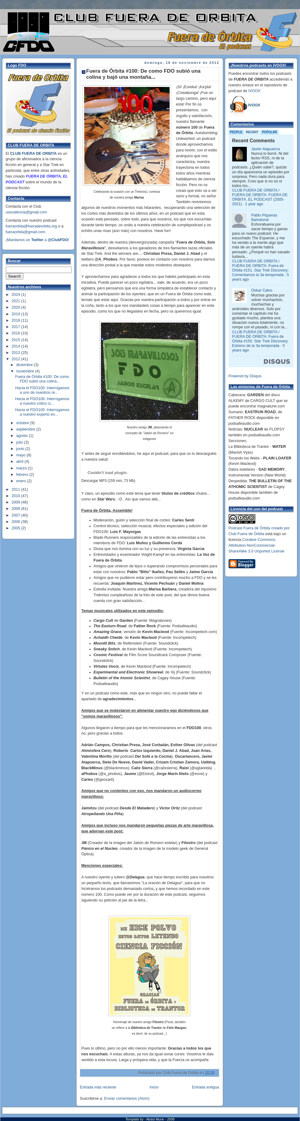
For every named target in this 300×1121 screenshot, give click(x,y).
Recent (252, 132)
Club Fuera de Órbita (246, 534)
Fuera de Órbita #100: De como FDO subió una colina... (42, 379)
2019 (16, 314)
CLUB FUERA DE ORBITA (33, 153)
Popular (269, 132)
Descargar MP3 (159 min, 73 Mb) (108, 481)
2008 (16, 509)
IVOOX (254, 91)
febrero (22, 474)
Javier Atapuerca (265, 149)
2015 (16, 340)
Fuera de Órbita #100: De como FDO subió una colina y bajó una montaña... (143, 74)
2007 (16, 515)
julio (20, 442)
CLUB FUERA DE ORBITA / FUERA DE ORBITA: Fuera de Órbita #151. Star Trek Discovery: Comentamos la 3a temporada (260, 268)
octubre (23, 423)
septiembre (26, 429)
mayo (21, 455)
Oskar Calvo (261, 290)
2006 (16, 522)
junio (20, 449)
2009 (16, 502)
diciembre (25, 365)
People (236, 132)
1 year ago (254, 204)
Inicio (154, 1087)
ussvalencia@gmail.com (26, 212)
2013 (16, 353)
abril (20, 461)
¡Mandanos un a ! (37, 240)
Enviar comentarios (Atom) (126, 1098)
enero (21, 481)
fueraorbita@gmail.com (26, 232)
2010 (16, 496)
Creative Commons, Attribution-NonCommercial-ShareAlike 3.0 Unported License (256, 545)
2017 (16, 327)
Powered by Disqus (245, 376)
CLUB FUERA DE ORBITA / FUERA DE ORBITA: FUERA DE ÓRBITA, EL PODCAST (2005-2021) (260, 197)
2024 (16, 294)
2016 (16, 333)
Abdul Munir (155, 1119)
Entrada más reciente (98, 1087)
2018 (16, 320)
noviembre (25, 371)
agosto (22, 436)
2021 (16, 301)
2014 (16, 346)
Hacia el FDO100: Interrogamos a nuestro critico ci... (42, 401)
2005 (16, 528)
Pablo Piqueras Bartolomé (264, 217)
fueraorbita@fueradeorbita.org (31, 226)
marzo (22, 468)
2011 (16, 489)
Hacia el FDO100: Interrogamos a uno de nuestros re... (42, 390)
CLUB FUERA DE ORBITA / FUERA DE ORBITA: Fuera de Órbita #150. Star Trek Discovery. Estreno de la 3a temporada (260, 339)
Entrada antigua (205, 1087)
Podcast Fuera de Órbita (249, 528)
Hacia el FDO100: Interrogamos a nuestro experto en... (42, 412)
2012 (16, 359)
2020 (16, 307)
